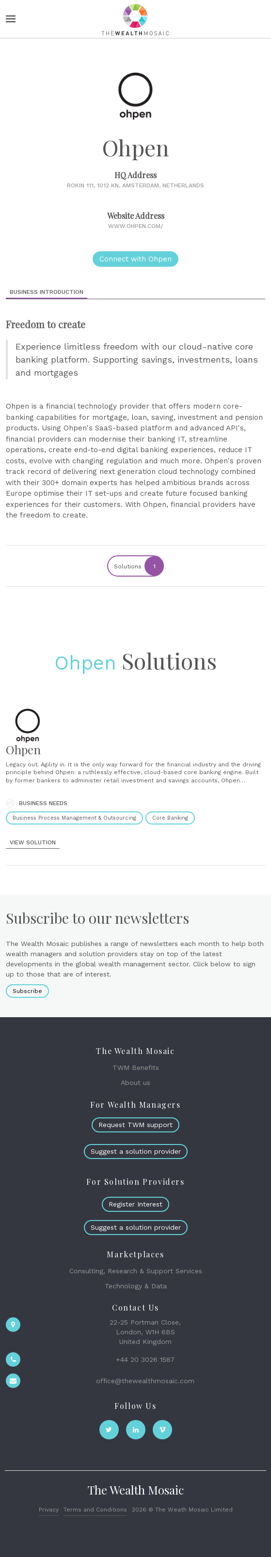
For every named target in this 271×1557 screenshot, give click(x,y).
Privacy (49, 1509)
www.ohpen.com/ (135, 226)
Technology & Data (136, 1286)
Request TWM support (135, 1125)
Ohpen (85, 663)
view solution (33, 842)
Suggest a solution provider (136, 1151)
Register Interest (135, 1204)
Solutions (138, 566)
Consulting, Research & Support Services (135, 1271)
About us (135, 1082)
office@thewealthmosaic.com (145, 1381)
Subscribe (27, 991)
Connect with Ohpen (135, 259)
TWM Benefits (135, 1067)
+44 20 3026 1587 (145, 1359)
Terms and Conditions (95, 1509)
